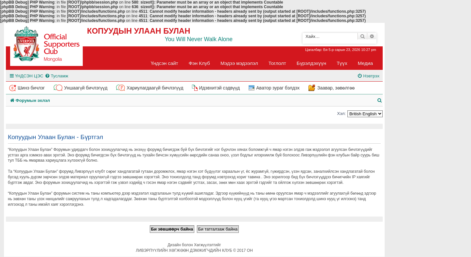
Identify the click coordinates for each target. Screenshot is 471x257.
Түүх (342, 63)
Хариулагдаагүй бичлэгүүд (155, 87)
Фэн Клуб (199, 63)
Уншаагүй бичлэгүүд (85, 87)
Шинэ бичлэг (31, 87)
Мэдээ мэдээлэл (239, 63)
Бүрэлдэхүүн (311, 63)
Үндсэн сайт (164, 63)
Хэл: (341, 113)
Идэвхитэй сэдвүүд (219, 87)
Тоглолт (277, 63)
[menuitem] (56, 76)
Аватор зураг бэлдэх (278, 87)
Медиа (365, 63)
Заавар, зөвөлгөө (336, 87)
